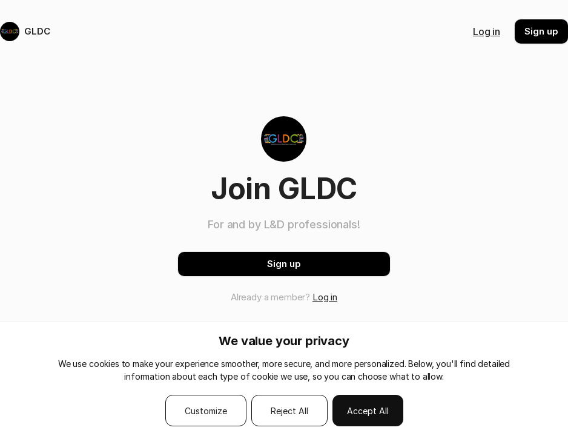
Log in (486, 31)
